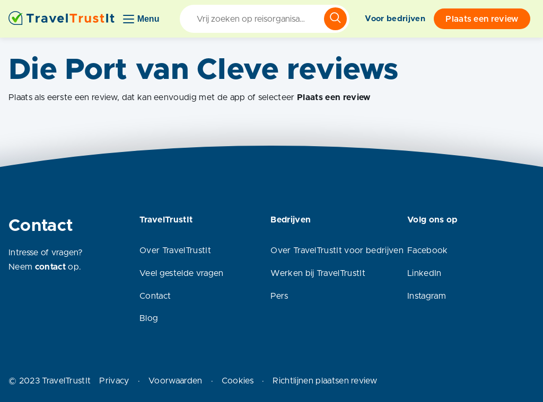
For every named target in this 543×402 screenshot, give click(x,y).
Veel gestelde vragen (181, 273)
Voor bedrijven (395, 19)
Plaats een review (481, 19)
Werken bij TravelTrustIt (317, 273)
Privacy (114, 381)
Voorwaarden (175, 381)
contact (50, 267)
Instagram (426, 296)
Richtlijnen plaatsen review (325, 381)
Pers (279, 296)
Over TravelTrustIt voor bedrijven (337, 250)
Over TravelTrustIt (175, 250)
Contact (155, 296)
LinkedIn (424, 273)
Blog (148, 318)
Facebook (427, 250)
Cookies (237, 381)
